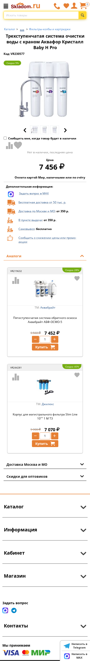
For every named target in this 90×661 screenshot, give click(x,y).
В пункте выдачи (30, 220)
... (22, 28)
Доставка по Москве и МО (36, 211)
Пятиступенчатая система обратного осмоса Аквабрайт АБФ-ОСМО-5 (45, 320)
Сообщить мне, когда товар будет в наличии (40, 138)
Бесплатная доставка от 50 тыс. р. (42, 202)
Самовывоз (26, 229)
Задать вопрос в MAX (34, 193)
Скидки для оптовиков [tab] (45, 476)
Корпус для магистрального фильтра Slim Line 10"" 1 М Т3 (45, 416)
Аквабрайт (47, 307)
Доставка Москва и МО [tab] (45, 464)
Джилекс (48, 404)
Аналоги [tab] (45, 255)
